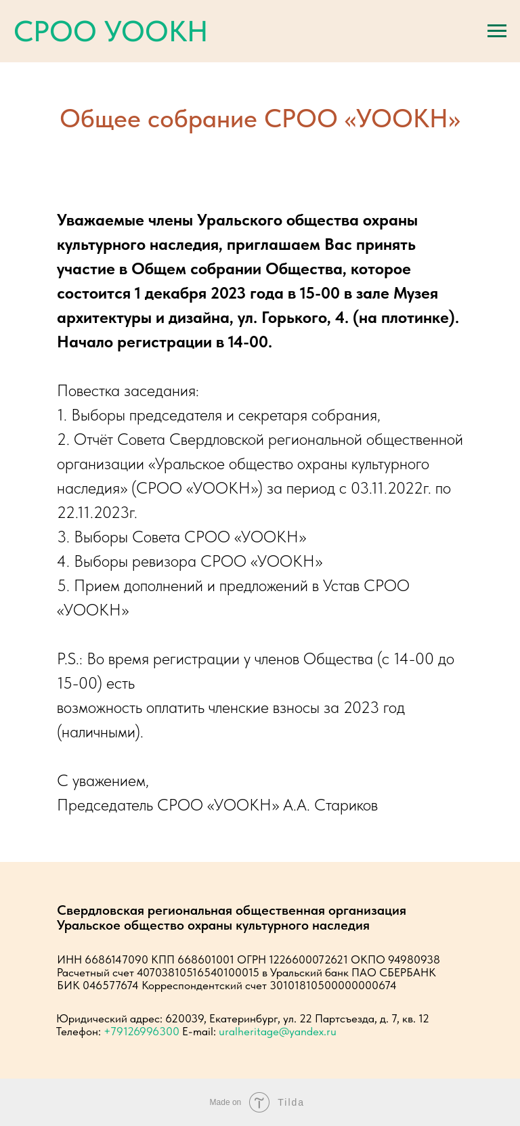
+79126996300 (141, 1031)
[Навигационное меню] (497, 31)
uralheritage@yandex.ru (278, 1031)
